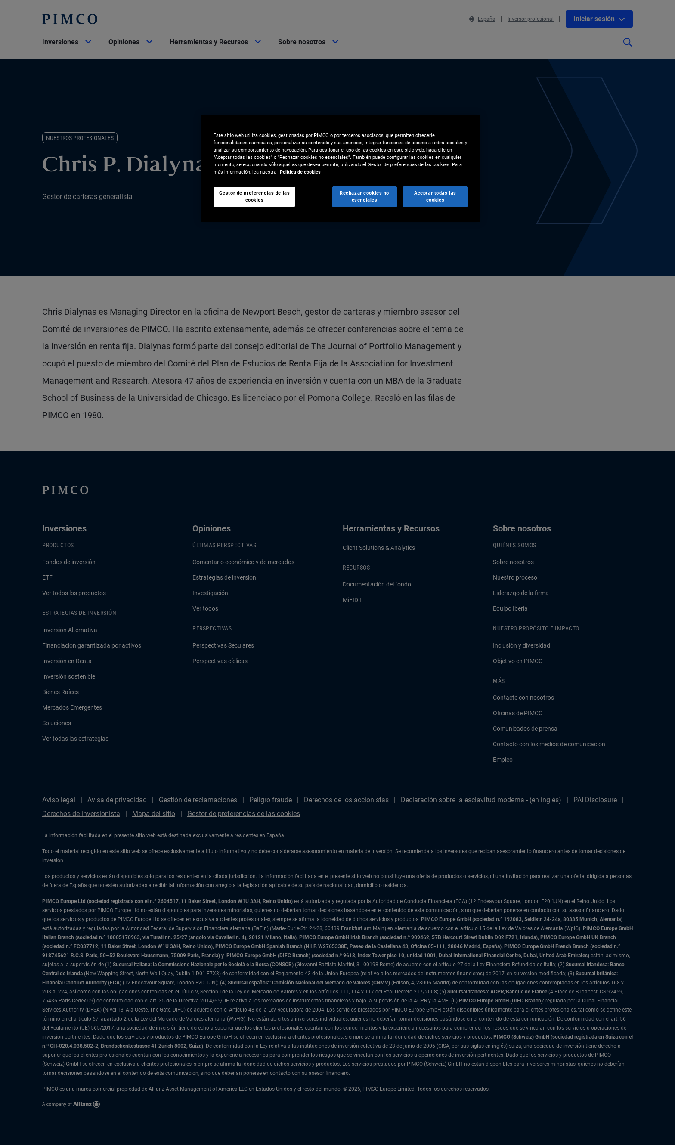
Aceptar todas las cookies (435, 196)
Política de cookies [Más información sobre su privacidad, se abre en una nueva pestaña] (300, 172)
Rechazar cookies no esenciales (364, 196)
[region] (340, 168)
